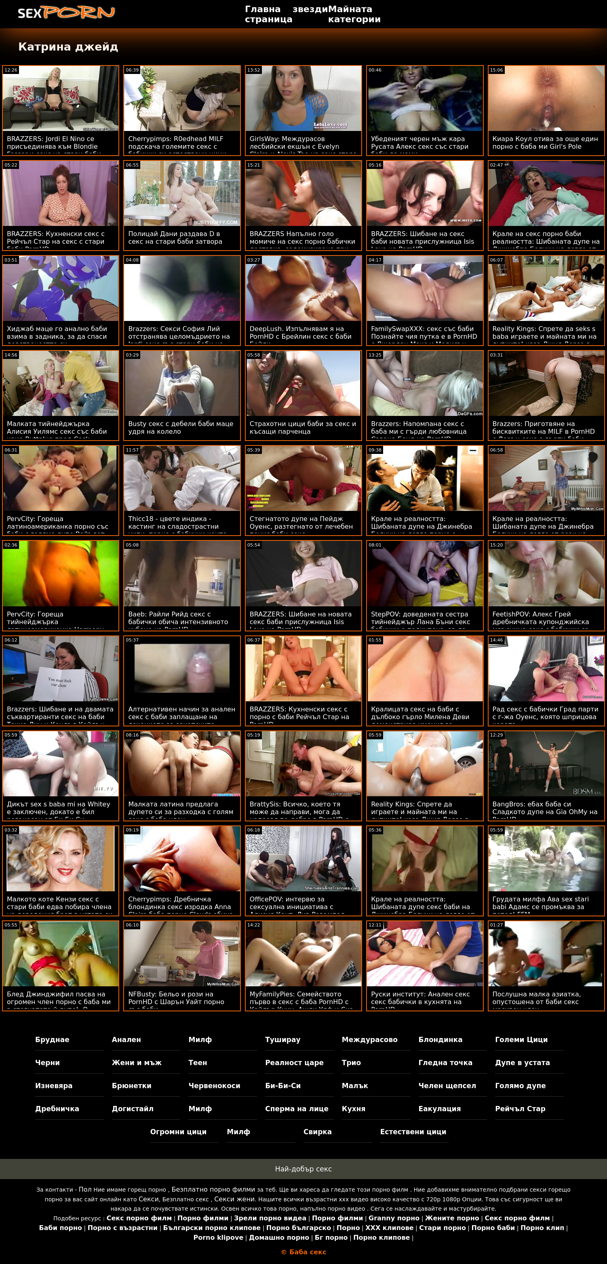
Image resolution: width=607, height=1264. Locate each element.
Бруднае (52, 1040)
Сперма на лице (297, 1109)
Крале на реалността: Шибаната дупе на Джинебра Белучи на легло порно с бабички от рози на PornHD (421, 530)
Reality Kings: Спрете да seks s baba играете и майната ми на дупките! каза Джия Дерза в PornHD (545, 340)
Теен (197, 1063)
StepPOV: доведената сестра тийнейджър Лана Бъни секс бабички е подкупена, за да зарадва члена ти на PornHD (420, 625)
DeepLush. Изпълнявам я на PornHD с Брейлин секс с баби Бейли (301, 336)
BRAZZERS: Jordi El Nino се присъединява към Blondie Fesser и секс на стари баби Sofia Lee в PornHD (54, 150)
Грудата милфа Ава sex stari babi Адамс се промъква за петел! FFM (541, 906)
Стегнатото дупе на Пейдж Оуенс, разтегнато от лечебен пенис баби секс (301, 526)
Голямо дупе (520, 1086)
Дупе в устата (522, 1063)
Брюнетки (132, 1086)
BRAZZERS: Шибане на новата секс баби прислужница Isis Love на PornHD (301, 621)
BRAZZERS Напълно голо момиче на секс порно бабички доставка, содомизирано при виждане (302, 245)
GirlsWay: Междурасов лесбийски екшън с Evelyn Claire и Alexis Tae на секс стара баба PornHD (303, 150)
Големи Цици (521, 1040)
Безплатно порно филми (213, 1189)
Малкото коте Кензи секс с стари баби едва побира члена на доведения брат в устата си (60, 906)
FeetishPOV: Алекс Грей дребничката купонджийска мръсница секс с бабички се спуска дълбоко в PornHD (541, 625)
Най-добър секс (303, 1169)
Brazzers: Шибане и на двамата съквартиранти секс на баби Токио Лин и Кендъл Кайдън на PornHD (60, 720)
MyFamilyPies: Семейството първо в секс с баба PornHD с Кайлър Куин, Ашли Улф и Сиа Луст (302, 1005)
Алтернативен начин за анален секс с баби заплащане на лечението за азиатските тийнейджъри (181, 720)
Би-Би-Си (283, 1086)
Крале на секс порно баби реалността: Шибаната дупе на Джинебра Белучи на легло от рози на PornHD (546, 245)
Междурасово (370, 1040)
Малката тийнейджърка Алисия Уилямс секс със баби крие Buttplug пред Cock (57, 431)
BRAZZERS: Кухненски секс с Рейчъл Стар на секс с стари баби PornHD (56, 241)
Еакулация (440, 1109)
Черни (47, 1063)
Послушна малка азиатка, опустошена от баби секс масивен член (537, 1001)
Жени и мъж (137, 1063)
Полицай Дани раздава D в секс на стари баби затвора (175, 237)
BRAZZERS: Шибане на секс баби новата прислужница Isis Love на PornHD (422, 241)
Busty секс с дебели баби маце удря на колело (180, 427)
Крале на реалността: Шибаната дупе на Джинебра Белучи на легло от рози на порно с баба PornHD (543, 530)
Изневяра (54, 1086)
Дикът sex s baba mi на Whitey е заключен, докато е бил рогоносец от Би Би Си (58, 811)
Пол (85, 1189)
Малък (355, 1086)
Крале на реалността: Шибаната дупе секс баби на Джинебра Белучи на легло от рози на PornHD (422, 910)
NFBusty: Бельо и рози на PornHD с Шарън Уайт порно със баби (176, 1001)
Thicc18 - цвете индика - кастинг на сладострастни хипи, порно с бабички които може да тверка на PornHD (177, 530)
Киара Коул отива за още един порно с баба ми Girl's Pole (545, 142)
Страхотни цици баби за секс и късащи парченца (303, 427)
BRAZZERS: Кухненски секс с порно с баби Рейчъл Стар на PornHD (299, 716)
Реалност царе (294, 1063)
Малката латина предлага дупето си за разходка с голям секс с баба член (180, 811)
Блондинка (441, 1040)
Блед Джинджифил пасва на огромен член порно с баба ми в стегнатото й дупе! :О (59, 1001)
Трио (351, 1063)
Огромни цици (178, 1132)
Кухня (354, 1109)
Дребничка (57, 1109)
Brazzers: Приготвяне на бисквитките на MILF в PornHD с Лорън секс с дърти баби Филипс (544, 435)
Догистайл (133, 1109)
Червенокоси (214, 1086)
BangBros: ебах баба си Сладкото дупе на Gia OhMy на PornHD (545, 811)
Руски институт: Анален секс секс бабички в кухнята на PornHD (420, 1001)
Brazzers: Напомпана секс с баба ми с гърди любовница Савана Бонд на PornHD (419, 431)
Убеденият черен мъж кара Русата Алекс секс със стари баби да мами (419, 146)
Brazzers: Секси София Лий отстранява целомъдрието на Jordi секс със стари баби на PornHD (179, 340)
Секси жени (234, 1199)
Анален (126, 1040)
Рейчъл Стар (520, 1109)
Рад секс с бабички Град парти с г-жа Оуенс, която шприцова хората (546, 716)
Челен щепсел (447, 1086)
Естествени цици (413, 1132)
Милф (200, 1040)
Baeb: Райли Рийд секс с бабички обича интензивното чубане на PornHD (178, 621)
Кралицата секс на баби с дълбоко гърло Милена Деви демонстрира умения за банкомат (420, 720)
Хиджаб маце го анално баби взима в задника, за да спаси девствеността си (57, 336)
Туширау (282, 1040)
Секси (149, 1199)
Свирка (318, 1132)
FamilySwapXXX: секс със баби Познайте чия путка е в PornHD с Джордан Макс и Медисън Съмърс (424, 340)
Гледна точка (446, 1063)
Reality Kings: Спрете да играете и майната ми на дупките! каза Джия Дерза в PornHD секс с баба (420, 815)
